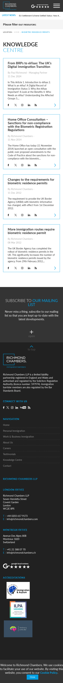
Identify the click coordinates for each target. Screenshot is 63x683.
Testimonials (9, 454)
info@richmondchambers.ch (19, 552)
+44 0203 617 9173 (15, 515)
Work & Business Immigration (18, 436)
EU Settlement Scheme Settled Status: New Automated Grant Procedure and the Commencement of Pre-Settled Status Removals (40, 15)
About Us (8, 442)
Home (16, 32)
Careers (7, 448)
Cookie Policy (48, 673)
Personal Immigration (14, 430)
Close (32, 677)
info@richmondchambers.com (20, 519)
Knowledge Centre (12, 459)
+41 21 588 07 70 (14, 549)
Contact (7, 465)
